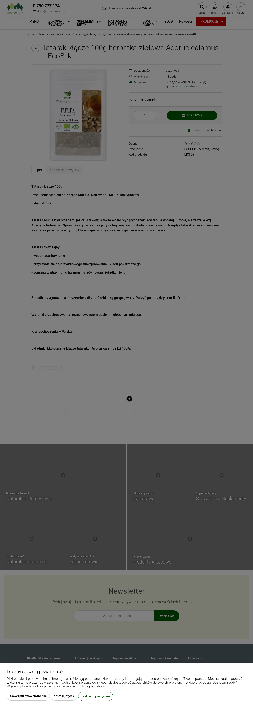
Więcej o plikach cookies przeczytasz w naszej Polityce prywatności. (57, 687)
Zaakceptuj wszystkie (95, 696)
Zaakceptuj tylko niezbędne (28, 696)
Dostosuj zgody (64, 696)
